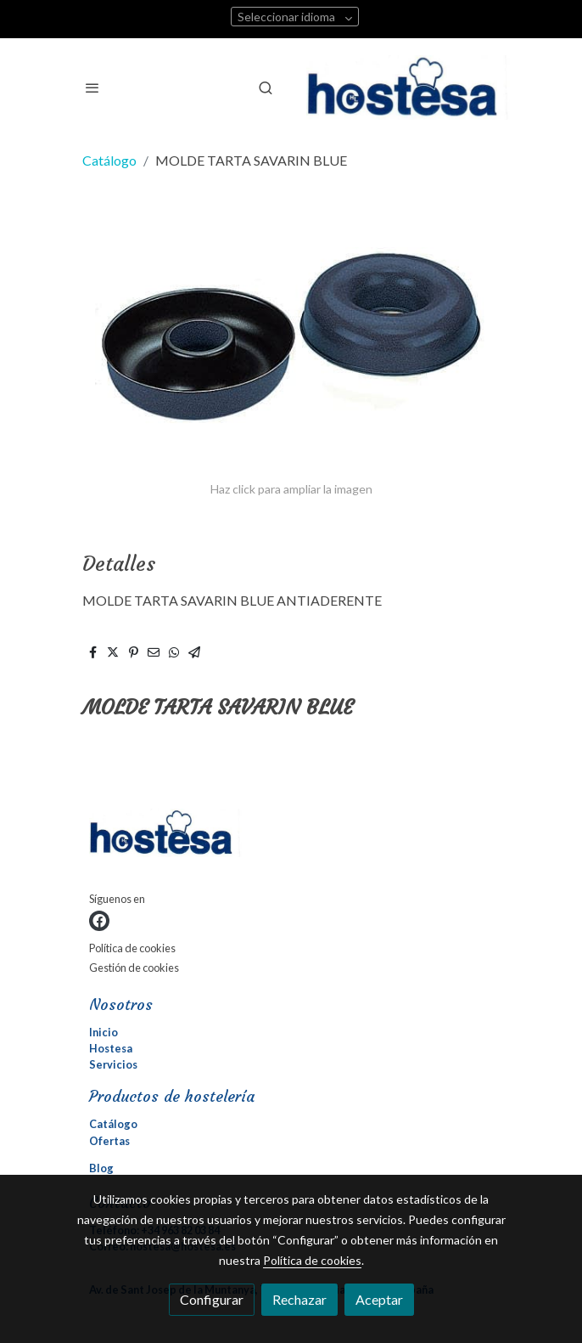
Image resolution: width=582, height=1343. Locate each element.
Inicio (103, 1032)
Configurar (211, 1299)
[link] (408, 87)
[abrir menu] (92, 87)
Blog (101, 1168)
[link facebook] (99, 921)
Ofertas (109, 1141)
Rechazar (299, 1299)
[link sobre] (291, 836)
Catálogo (109, 160)
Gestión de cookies (134, 967)
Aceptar (379, 1299)
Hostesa (110, 1048)
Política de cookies (132, 948)
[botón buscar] (266, 87)
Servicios (113, 1064)
